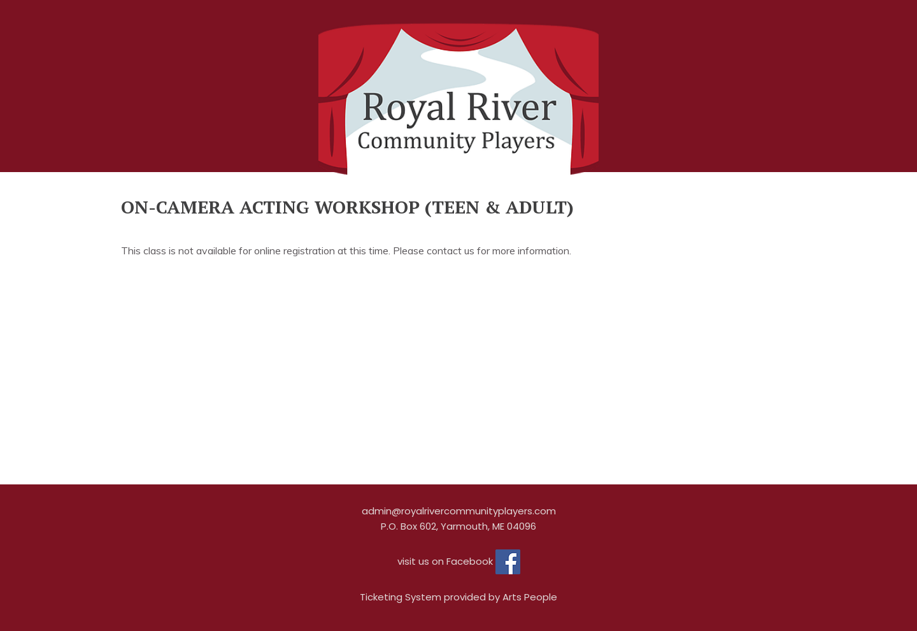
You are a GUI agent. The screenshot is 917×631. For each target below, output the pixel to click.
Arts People (529, 597)
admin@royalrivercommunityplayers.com (459, 511)
